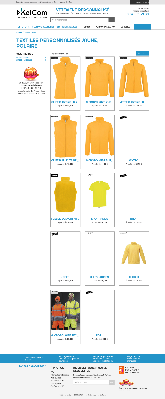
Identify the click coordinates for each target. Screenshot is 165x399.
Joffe (65, 277)
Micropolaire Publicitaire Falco (100, 160)
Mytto (133, 160)
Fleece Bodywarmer (65, 218)
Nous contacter (140, 2)
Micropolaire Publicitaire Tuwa (100, 102)
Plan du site (55, 378)
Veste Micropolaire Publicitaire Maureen (134, 102)
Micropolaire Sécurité (65, 335)
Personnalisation (107, 27)
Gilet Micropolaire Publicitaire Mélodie (65, 102)
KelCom (69, 395)
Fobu (99, 335)
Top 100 (87, 27)
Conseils (126, 27)
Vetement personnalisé (82, 10)
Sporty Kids (99, 218)
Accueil (19, 32)
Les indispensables (67, 27)
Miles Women (99, 277)
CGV (52, 372)
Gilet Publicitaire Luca (65, 160)
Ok (111, 382)
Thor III (134, 277)
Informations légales (59, 375)
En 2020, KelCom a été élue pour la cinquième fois (31, 85)
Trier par (142, 53)
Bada (133, 218)
